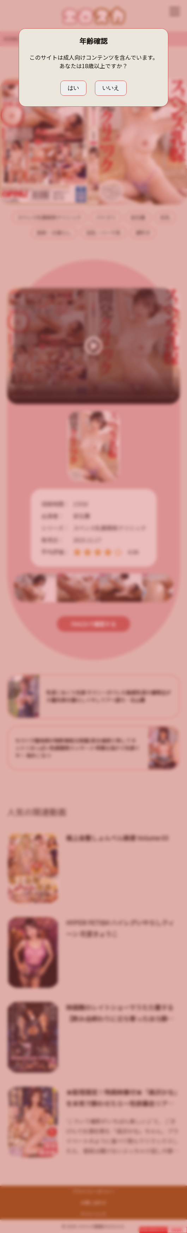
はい (73, 88)
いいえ (110, 88)
